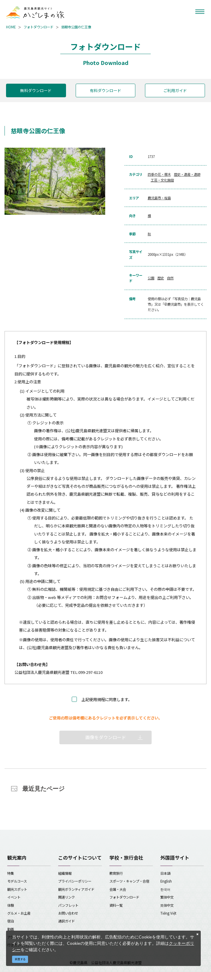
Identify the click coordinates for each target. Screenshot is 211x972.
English (166, 881)
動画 (10, 929)
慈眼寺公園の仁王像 (76, 26)
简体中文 (167, 905)
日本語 (165, 873)
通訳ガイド (66, 921)
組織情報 (64, 873)
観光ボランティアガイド (76, 889)
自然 (170, 277)
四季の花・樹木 (159, 174)
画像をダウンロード (105, 737)
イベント (13, 897)
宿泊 (10, 921)
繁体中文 (167, 897)
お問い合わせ (68, 913)
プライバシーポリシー (74, 881)
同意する (20, 959)
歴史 (160, 277)
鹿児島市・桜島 (159, 197)
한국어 (165, 889)
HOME (11, 26)
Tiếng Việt (168, 913)
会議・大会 (117, 889)
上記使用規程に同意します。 (106, 699)
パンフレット (68, 905)
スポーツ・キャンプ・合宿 (129, 881)
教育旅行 (116, 873)
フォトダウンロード (38, 26)
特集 (10, 873)
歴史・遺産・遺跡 (187, 174)
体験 (10, 905)
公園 (151, 277)
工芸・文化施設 (162, 180)
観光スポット (17, 889)
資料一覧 (116, 905)
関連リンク (66, 897)
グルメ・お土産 (18, 913)
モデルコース (17, 881)
